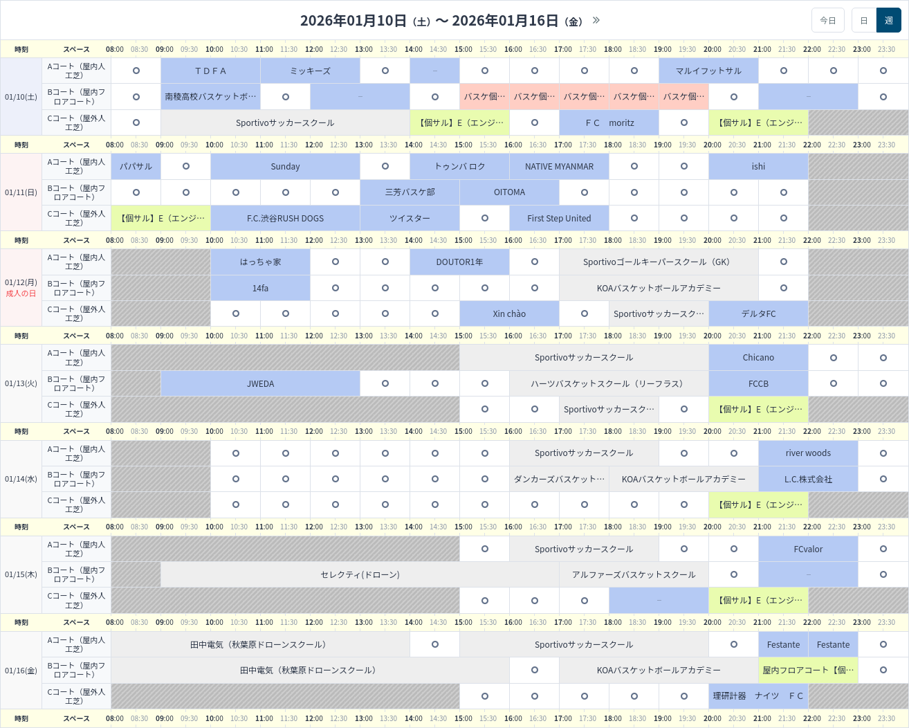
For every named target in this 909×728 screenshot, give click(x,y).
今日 (828, 20)
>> (596, 20)
